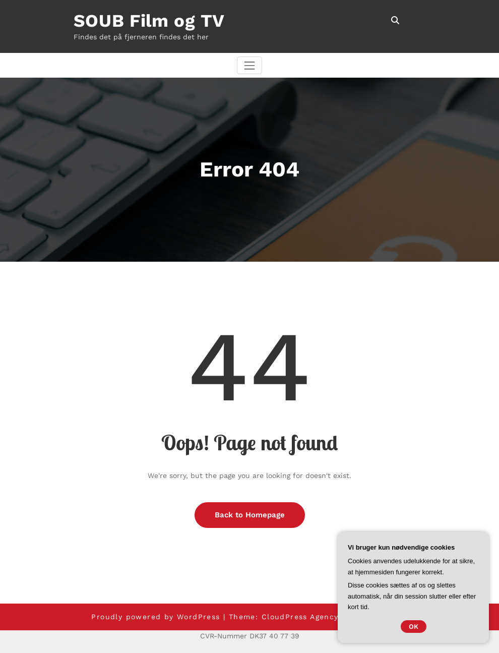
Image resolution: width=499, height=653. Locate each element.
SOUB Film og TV (149, 20)
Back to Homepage (250, 514)
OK (413, 626)
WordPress (198, 617)
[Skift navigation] (249, 65)
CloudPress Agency (300, 617)
